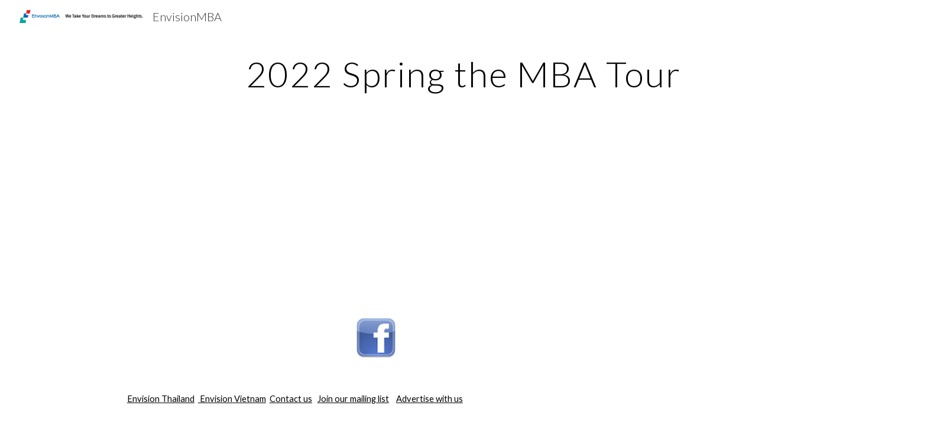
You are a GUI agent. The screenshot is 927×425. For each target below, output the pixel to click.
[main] (463, 74)
